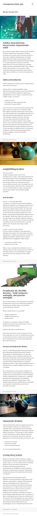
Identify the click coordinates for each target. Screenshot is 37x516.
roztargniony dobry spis (13, 4)
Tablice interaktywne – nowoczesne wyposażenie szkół (16, 45)
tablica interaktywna (12, 79)
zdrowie (15, 509)
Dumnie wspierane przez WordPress (11, 513)
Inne (15, 139)
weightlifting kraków (13, 169)
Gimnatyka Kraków (13, 421)
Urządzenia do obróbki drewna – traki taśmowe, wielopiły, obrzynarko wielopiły (15, 294)
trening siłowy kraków (12, 455)
